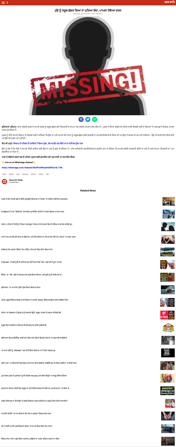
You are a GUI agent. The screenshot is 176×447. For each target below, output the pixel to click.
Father (11, 174)
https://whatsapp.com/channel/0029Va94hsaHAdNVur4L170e (32, 167)
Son (18, 174)
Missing (25, 174)
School (33, 174)
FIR (47, 174)
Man (4, 174)
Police (41, 174)
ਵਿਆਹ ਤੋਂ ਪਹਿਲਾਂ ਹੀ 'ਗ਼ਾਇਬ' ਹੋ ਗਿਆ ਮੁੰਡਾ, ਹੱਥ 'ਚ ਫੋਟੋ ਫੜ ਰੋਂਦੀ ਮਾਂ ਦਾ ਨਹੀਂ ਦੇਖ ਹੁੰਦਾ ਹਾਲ (48, 143)
